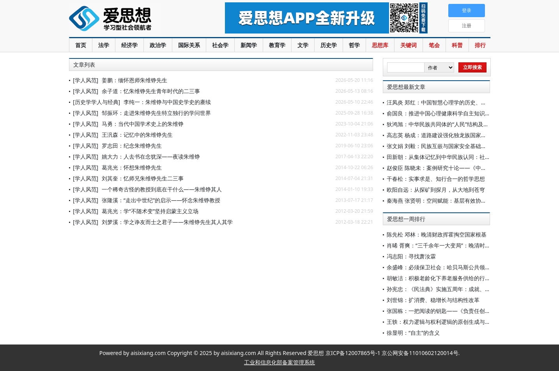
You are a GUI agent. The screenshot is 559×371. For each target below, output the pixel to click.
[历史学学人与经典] (96, 102)
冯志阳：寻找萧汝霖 (411, 256)
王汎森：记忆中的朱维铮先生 (137, 134)
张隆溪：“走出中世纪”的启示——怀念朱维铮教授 (161, 200)
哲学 (354, 45)
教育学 (277, 45)
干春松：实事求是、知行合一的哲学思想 (436, 178)
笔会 (434, 45)
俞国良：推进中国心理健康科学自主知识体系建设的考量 (455, 113)
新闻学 (249, 45)
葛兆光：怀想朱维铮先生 (132, 167)
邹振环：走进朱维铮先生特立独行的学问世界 (156, 113)
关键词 (408, 45)
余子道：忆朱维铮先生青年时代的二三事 (151, 91)
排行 (480, 45)
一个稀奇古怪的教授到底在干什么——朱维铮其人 (162, 189)
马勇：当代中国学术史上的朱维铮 (143, 123)
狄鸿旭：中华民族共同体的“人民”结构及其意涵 (443, 124)
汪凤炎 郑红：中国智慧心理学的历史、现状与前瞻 (447, 102)
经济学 (129, 45)
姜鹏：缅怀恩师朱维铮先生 (134, 80)
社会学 (220, 45)
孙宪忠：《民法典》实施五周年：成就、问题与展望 (449, 289)
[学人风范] (85, 80)
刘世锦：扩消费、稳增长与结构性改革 (433, 300)
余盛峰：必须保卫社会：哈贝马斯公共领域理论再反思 (452, 267)
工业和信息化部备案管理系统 (279, 362)
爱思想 (131, 19)
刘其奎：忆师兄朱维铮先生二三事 (143, 178)
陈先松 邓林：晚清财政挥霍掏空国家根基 (436, 234)
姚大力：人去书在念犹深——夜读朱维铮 (151, 156)
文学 (302, 45)
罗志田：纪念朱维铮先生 (132, 145)
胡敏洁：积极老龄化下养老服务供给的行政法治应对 (449, 278)
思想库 (380, 45)
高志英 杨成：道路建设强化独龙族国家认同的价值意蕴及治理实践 (467, 135)
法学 (103, 45)
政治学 (158, 45)
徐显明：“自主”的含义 (413, 332)
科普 (457, 45)
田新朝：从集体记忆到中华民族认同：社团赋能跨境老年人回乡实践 (468, 157)
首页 (80, 45)
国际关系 (189, 45)
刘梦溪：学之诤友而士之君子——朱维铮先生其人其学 (167, 222)
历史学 (328, 45)
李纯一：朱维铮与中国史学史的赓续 (167, 102)
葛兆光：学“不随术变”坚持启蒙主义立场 (150, 211)
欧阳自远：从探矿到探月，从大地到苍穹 (436, 189)
